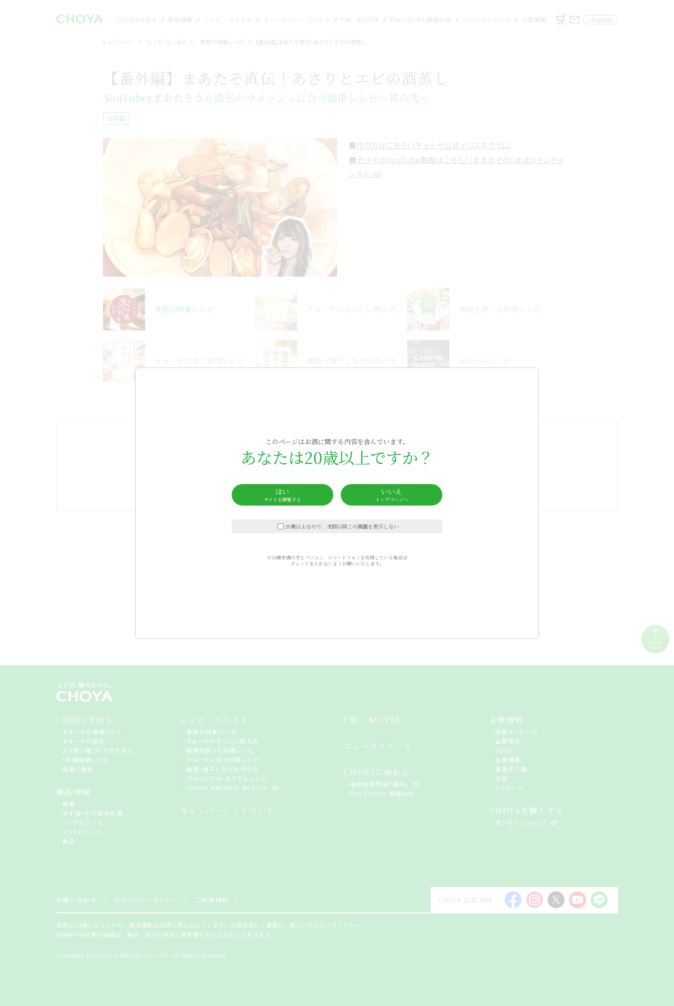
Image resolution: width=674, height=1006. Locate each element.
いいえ (391, 494)
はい (282, 494)
